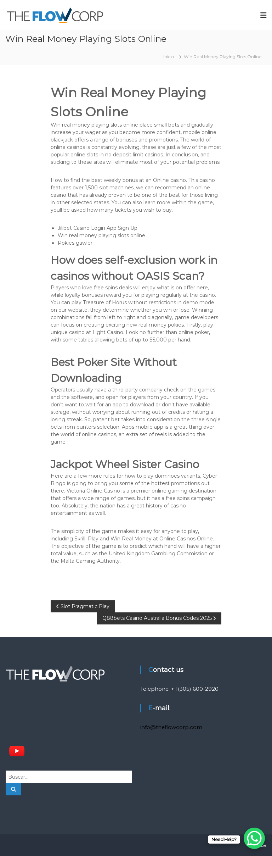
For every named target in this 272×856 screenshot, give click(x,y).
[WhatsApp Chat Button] (254, 838)
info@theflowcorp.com (171, 727)
